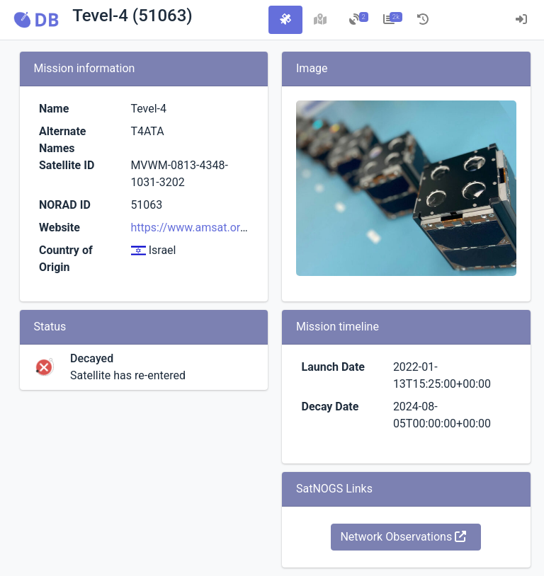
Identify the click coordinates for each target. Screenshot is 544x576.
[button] (36, 19)
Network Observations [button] (403, 536)
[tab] (285, 20)
